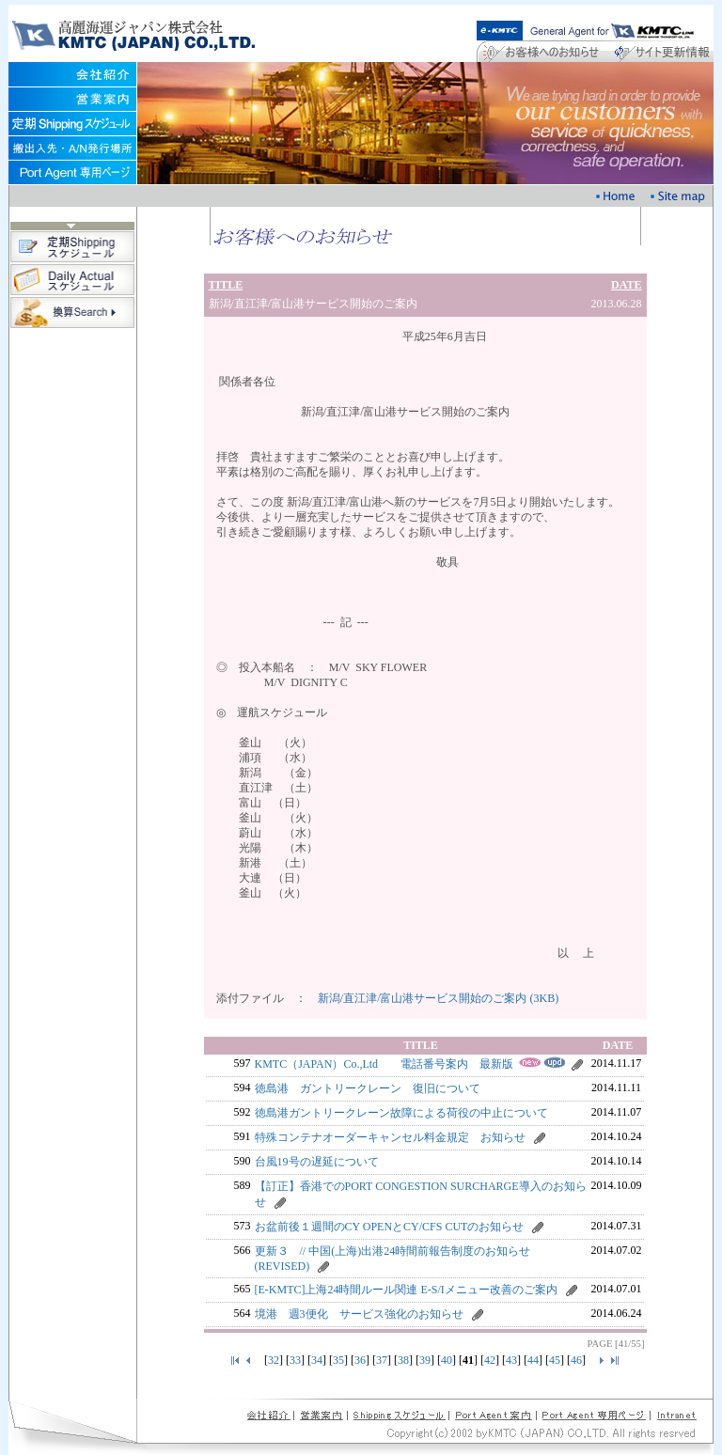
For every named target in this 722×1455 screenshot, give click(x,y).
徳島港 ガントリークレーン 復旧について (367, 1088)
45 (554, 1360)
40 (446, 1360)
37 (381, 1360)
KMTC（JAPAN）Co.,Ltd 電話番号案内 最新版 (384, 1064)
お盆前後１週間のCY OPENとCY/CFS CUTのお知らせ (390, 1226)
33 (295, 1360)
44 (533, 1360)
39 (425, 1360)
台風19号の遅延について (317, 1161)
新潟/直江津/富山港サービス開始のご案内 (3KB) (438, 998)
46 (576, 1360)
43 (511, 1360)
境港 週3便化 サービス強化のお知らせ (359, 1314)
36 (360, 1360)
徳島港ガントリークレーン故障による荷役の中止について (401, 1112)
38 (403, 1360)
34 (316, 1360)
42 (489, 1360)
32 (273, 1360)
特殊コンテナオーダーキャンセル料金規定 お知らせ (390, 1137)
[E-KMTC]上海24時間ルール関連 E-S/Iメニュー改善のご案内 (406, 1289)
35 (338, 1360)
